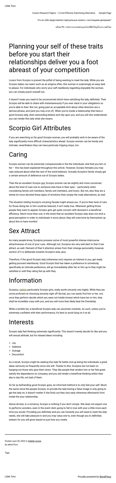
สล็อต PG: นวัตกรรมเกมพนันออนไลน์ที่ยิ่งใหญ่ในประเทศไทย (83, 27)
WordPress (105, 476)
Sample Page (105, 13)
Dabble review (34, 441)
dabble (23, 289)
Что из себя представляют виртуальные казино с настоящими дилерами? (74, 20)
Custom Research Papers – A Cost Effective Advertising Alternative (63, 13)
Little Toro (10, 6)
